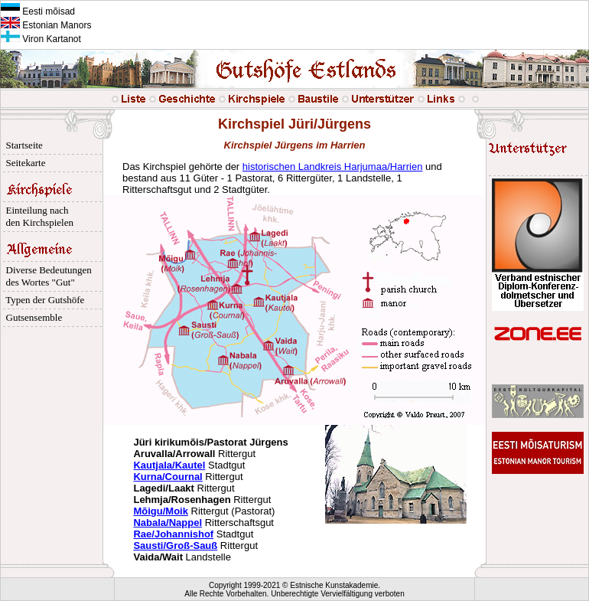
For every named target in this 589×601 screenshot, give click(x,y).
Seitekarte (23, 162)
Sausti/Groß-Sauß (175, 545)
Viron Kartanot (41, 39)
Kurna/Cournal (167, 476)
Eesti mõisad (38, 11)
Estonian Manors (46, 25)
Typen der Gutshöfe (42, 299)
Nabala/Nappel (167, 522)
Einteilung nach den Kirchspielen (37, 216)
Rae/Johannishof (173, 534)
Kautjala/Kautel (169, 465)
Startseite (22, 145)
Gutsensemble (31, 317)
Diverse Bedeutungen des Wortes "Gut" (46, 276)
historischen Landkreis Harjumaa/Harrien (332, 166)
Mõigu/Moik (160, 511)
